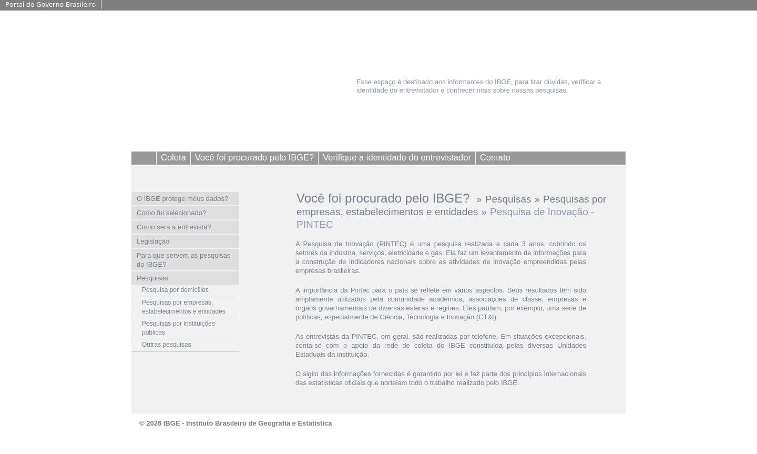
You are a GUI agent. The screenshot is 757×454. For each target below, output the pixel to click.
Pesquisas (508, 199)
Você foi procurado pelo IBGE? (384, 198)
